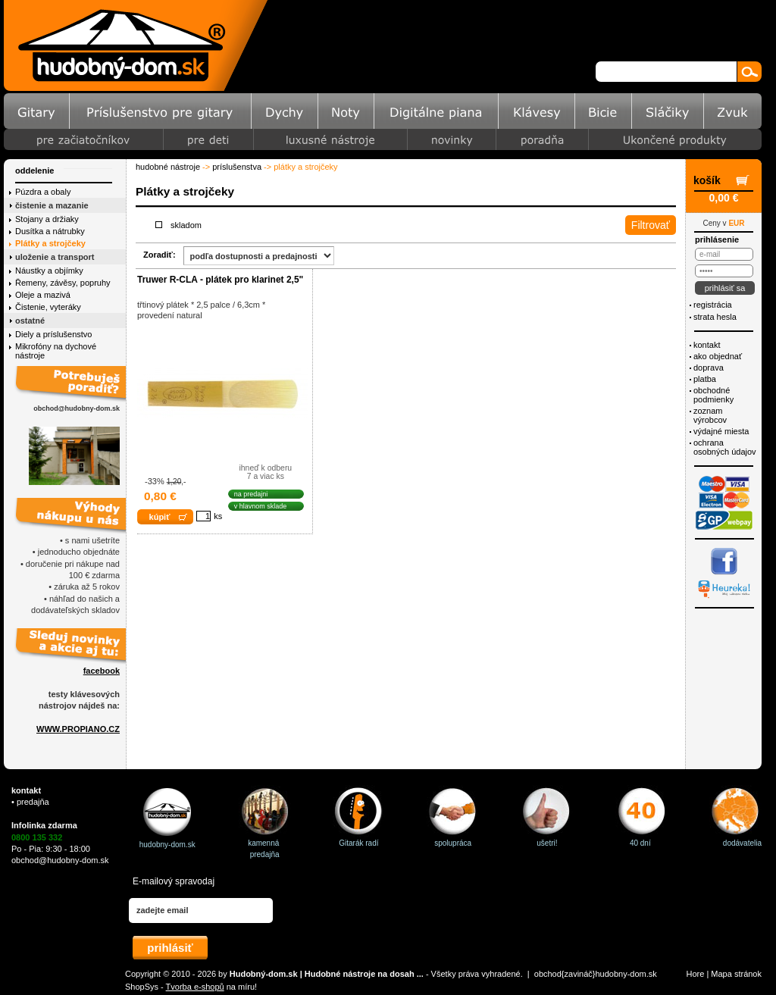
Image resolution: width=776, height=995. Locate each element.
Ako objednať (717, 356)
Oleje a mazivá (42, 294)
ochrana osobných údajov (724, 447)
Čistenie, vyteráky (48, 306)
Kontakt (706, 344)
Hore (696, 973)
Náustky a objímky (49, 270)
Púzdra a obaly (42, 191)
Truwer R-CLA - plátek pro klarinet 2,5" (220, 279)
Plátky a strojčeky (50, 243)
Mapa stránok (736, 973)
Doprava (708, 367)
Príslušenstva (236, 166)
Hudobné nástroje (168, 166)
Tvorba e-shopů (195, 986)
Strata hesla (715, 316)
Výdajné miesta (721, 431)
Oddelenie (34, 170)
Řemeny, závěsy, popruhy (63, 282)
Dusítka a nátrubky (50, 231)
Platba (704, 378)
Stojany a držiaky (47, 219)
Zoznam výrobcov (710, 415)
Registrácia (712, 304)
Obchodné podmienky (713, 395)
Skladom (186, 225)
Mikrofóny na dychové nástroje (55, 351)
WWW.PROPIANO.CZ (78, 729)
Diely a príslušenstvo (53, 334)
